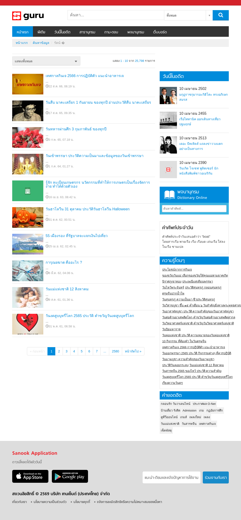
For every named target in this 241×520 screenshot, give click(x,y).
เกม (201, 410)
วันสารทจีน (189, 424)
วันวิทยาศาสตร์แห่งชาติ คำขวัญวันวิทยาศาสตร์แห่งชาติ (198, 323)
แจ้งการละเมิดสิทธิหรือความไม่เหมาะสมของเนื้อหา (129, 502)
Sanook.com (13, 3)
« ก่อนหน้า (37, 351)
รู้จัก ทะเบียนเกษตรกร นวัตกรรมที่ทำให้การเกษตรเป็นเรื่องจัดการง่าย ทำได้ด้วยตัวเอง (98, 184)
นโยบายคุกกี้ (81, 502)
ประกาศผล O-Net (204, 404)
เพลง (207, 417)
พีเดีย (41, 32)
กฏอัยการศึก (214, 410)
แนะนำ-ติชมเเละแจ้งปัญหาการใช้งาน (171, 478)
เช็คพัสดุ (166, 430)
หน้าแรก (22, 32)
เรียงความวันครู (172, 383)
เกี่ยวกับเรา (19, 502)
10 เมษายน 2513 (192, 138)
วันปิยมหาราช (171, 329)
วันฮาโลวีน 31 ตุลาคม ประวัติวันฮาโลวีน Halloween (87, 209)
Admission (190, 410)
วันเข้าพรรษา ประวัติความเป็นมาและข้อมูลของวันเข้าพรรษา (95, 156)
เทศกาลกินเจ (207, 424)
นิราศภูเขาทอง (171, 281)
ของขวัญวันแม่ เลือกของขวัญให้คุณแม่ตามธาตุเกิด (195, 275)
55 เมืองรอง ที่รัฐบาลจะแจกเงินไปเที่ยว (77, 236)
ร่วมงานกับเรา (216, 478)
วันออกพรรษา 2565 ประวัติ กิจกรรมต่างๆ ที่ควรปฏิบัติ (196, 353)
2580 (115, 351)
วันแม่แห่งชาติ (170, 424)
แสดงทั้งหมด (23, 61)
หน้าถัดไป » (133, 351)
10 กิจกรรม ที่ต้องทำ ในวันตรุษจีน (184, 341)
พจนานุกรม (135, 32)
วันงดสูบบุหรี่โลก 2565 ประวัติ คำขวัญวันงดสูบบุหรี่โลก (90, 316)
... (104, 351)
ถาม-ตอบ (111, 32)
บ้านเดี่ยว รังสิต (170, 410)
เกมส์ (183, 417)
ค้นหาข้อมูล (41, 43)
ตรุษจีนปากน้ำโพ (173, 293)
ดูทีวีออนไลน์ (169, 417)
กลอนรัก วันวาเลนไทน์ (175, 404)
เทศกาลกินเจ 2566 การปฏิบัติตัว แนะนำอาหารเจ (85, 76)
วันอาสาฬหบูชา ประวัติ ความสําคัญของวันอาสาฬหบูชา (198, 311)
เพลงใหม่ (195, 417)
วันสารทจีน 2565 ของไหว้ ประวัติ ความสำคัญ (191, 371)
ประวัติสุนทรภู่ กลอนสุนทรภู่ (203, 287)
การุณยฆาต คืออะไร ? (64, 262)
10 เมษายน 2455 (192, 113)
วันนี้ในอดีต (62, 32)
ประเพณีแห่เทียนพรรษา (197, 281)
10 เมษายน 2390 (192, 163)
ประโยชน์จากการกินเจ (177, 269)
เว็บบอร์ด (160, 32)
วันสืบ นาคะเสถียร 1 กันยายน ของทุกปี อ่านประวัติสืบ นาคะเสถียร (98, 102)
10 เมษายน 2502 (192, 89)
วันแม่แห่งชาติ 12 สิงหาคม (67, 289)
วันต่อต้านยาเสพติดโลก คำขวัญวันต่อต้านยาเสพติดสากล (198, 317)
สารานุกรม (87, 32)
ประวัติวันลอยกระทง (175, 365)
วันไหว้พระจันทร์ (173, 287)
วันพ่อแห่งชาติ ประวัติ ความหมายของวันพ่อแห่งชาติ (195, 335)
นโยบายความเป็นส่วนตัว (50, 502)
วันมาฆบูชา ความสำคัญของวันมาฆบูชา (188, 359)
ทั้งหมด (171, 15)
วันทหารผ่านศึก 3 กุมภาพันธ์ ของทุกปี (76, 129)
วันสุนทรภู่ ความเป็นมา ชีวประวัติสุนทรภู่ (188, 299)
